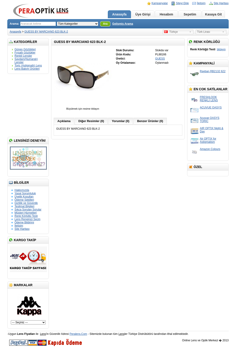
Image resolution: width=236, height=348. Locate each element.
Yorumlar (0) (120, 121)
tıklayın (221, 49)
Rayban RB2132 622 (212, 71)
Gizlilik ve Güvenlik (26, 203)
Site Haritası (221, 3)
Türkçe (171, 31)
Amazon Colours (210, 149)
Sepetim (190, 14)
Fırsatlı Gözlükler (25, 52)
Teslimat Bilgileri (24, 206)
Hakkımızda (22, 190)
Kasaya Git (213, 14)
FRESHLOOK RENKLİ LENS (209, 99)
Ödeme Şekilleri (24, 199)
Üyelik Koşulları (24, 196)
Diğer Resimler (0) (91, 121)
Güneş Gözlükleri (25, 49)
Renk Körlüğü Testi (26, 216)
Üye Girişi (142, 14)
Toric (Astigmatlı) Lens (28, 65)
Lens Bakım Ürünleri (27, 68)
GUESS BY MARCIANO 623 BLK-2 (46, 31)
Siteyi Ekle (182, 3)
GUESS (160, 58)
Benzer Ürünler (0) (150, 121)
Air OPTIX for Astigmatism (208, 140)
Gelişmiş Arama (122, 23)
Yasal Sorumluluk (25, 193)
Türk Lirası (203, 31)
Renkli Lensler (23, 55)
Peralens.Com (78, 334)
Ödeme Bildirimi (24, 222)
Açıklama (64, 121)
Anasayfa (119, 14)
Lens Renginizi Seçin (27, 219)
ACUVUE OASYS (211, 107)
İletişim (201, 3)
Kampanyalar (160, 3)
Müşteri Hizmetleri (26, 212)
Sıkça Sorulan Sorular (28, 209)
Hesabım (166, 14)
